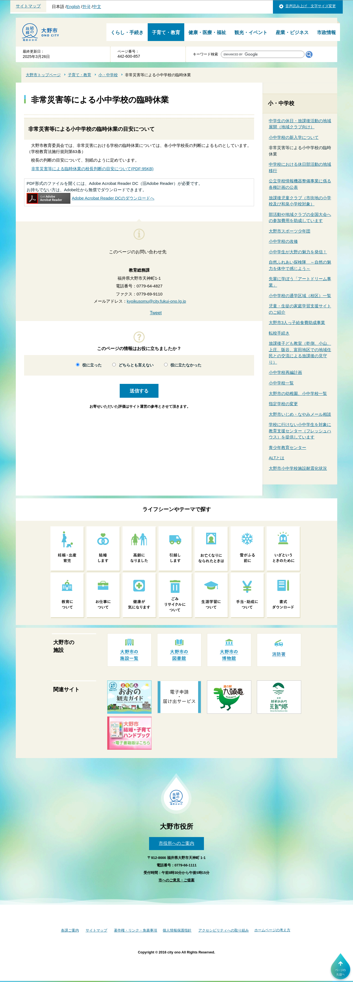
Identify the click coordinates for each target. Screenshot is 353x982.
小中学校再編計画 (285, 372)
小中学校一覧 (281, 383)
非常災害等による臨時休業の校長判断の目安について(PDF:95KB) (92, 168)
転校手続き (279, 333)
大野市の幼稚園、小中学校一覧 (298, 393)
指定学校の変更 (283, 403)
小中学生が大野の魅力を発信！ (298, 251)
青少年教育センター (287, 447)
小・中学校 (108, 75)
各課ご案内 (70, 930)
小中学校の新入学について (294, 137)
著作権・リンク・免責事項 (135, 930)
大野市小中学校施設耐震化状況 (298, 468)
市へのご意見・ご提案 (176, 880)
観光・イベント (250, 32)
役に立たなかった (185, 365)
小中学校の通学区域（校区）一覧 (300, 295)
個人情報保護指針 (177, 930)
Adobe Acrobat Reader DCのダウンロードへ (90, 198)
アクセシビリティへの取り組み (223, 930)
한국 (86, 6)
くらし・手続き (127, 32)
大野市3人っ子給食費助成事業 (297, 322)
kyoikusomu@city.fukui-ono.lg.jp (156, 301)
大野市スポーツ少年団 (289, 231)
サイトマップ (28, 6)
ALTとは (276, 457)
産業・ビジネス (292, 32)
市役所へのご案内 (176, 843)
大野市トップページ (43, 75)
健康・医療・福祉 (207, 32)
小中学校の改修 (283, 241)
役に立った (92, 365)
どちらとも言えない (136, 365)
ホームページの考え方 (272, 930)
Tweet (156, 312)
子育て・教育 (166, 32)
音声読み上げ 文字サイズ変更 (310, 6)
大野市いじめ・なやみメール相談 (300, 414)
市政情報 (326, 32)
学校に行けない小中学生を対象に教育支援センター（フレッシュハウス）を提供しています (300, 430)
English (73, 6)
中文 (97, 6)
